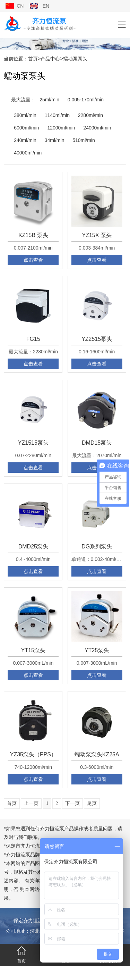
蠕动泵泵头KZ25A (97, 754)
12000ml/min (61, 128)
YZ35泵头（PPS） (33, 754)
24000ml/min (97, 128)
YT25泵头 (97, 650)
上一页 (31, 803)
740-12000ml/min (33, 767)
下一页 (72, 803)
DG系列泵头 (96, 546)
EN (46, 6)
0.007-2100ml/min (33, 248)
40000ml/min (28, 153)
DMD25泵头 (33, 546)
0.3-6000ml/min (97, 767)
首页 (33, 58)
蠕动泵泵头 (75, 58)
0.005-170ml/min (86, 99)
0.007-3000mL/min (33, 663)
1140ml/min (57, 115)
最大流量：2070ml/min (96, 455)
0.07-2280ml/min (33, 455)
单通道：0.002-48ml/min (97, 559)
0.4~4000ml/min (33, 559)
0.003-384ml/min (97, 248)
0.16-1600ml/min (97, 351)
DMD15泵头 (97, 443)
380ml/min (25, 115)
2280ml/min (90, 115)
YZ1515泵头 (33, 443)
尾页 (92, 803)
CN (20, 6)
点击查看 (33, 260)
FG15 (33, 339)
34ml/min (54, 140)
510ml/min (83, 140)
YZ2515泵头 (96, 339)
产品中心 (50, 58)
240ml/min (25, 140)
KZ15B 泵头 (33, 235)
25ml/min (49, 99)
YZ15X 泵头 (96, 235)
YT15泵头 (33, 650)
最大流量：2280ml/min (33, 351)
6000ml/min (26, 128)
